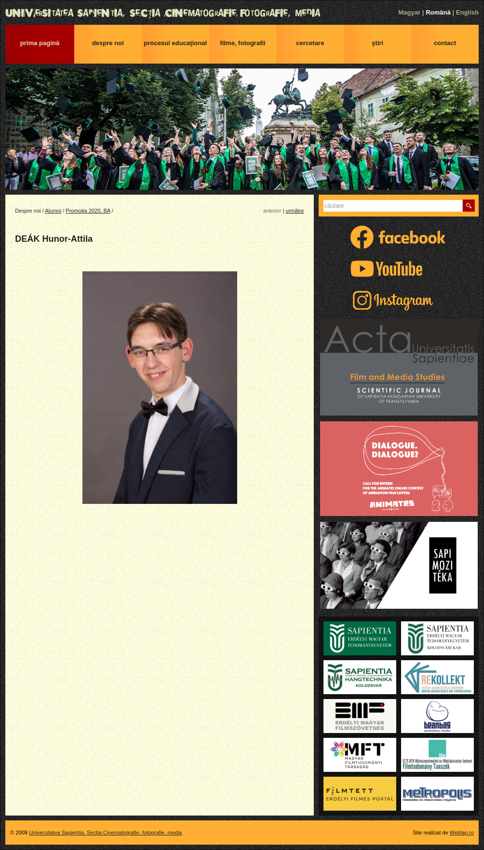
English (467, 12)
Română (438, 12)
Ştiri (378, 43)
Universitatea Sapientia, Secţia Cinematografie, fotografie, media (242, 13)
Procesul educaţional (175, 43)
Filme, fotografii (243, 43)
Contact (445, 43)
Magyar (409, 12)
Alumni (53, 211)
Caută (469, 206)
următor (295, 211)
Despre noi (108, 43)
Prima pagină (40, 43)
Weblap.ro (462, 832)
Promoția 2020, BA (88, 211)
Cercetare (310, 43)
